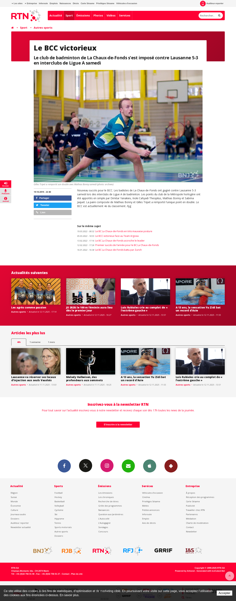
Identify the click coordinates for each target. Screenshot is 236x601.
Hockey (58, 497)
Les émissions (105, 493)
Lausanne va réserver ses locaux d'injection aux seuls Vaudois (33, 378)
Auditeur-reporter (211, 3)
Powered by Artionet (185, 571)
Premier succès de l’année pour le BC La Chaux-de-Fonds (118, 245)
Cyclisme (59, 510)
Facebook (64, 465)
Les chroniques (106, 497)
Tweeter (42, 205)
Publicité (190, 505)
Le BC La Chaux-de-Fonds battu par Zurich (109, 249)
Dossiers (15, 518)
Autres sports (43, 27)
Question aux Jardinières (110, 514)
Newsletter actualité (21, 527)
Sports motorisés (63, 527)
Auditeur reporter (20, 523)
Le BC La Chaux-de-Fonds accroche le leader (111, 240)
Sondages (103, 527)
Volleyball (59, 505)
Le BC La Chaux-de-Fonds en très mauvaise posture (114, 231)
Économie (16, 505)
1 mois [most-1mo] (51, 342)
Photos (98, 15)
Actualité (55, 15)
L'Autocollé (103, 518)
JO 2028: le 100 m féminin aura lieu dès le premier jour (89, 309)
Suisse (14, 497)
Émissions (83, 15)
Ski (56, 514)
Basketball (60, 501)
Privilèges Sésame (105, 3)
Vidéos (111, 15)
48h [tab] (19, 342)
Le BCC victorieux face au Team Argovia (108, 236)
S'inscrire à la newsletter (118, 424)
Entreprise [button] (31, 3)
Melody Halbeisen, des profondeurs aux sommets (84, 378)
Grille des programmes (110, 505)
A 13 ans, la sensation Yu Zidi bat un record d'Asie (198, 309)
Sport (69, 15)
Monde (14, 501)
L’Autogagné (104, 523)
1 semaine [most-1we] (35, 342)
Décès (76, 3)
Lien (40, 212)
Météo (145, 505)
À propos (190, 493)
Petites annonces (150, 510)
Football (59, 493)
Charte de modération (197, 523)
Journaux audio (18, 514)
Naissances (65, 3)
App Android (171, 465)
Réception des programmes (200, 497)
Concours (103, 531)
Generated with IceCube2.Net (211, 571)
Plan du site (77, 574)
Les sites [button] (17, 3)
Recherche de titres (108, 501)
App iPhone (149, 465)
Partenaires (192, 514)
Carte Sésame (87, 3)
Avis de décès (149, 523)
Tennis (58, 523)
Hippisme (59, 518)
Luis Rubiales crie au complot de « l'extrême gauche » (144, 309)
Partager (42, 198)
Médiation (191, 518)
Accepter (224, 593)
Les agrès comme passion (28, 307)
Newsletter (191, 531)
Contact (190, 527)
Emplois (54, 3)
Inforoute (43, 3)
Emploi (145, 518)
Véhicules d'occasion (126, 3)
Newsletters (128, 465)
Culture (14, 510)
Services (124, 15)
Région (14, 493)
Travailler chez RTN (195, 510)
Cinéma (146, 497)
